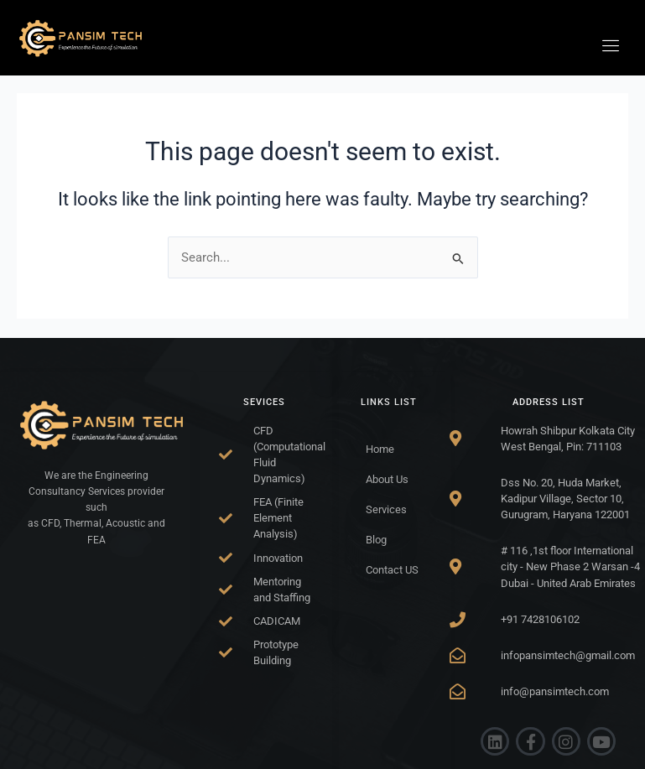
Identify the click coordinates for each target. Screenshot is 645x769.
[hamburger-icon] (611, 46)
